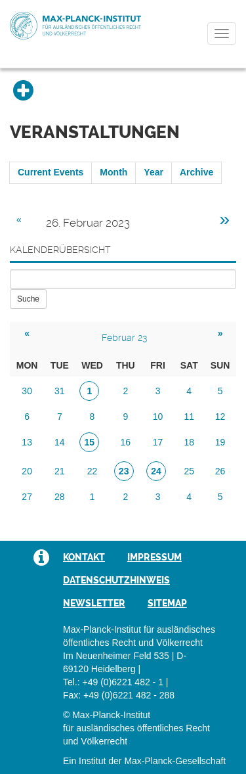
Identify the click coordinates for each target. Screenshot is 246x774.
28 (59, 496)
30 (27, 391)
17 (158, 442)
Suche (28, 299)
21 (59, 471)
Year (153, 172)
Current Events (50, 172)
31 (59, 391)
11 (189, 416)
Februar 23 (124, 337)
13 (27, 442)
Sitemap (167, 603)
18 (189, 442)
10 (158, 416)
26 (220, 471)
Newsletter (94, 603)
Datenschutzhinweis (116, 580)
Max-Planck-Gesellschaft (175, 761)
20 (27, 471)
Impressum (154, 557)
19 (220, 442)
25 (189, 471)
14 (59, 442)
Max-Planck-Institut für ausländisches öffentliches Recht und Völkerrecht (75, 25)
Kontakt (84, 557)
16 (126, 442)
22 (92, 471)
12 (220, 416)
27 (27, 496)
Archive (196, 172)
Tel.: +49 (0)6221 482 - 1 (113, 682)
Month (113, 172)
